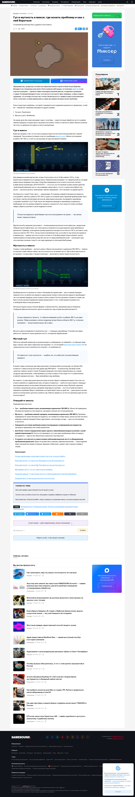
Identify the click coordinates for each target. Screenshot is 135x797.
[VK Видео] (67, 737)
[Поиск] (131, 2)
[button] (76, 29)
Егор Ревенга (23, 13)
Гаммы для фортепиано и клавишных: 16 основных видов (105, 93)
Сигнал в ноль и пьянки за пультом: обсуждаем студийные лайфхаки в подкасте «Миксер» (45, 495)
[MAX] (57, 737)
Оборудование (30, 591)
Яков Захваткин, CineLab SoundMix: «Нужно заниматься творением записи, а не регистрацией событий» (50, 499)
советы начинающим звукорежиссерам (63, 507)
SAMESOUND (26, 786)
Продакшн (16, 13)
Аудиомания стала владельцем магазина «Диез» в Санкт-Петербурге (57, 652)
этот (61, 787)
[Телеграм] (47, 737)
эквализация (19, 509)
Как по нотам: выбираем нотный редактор (104, 174)
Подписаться (107, 206)
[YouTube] (62, 737)
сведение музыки (41, 507)
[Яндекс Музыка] (72, 737)
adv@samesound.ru (117, 738)
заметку (75, 89)
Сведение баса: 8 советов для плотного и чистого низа (35, 478)
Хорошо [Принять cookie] (118, 791)
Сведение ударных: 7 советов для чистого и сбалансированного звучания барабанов (45, 474)
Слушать (107, 60)
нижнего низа (60, 136)
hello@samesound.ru (117, 736)
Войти (82, 530)
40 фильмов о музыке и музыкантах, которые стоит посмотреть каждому (105, 133)
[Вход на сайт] (127, 2)
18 (41, 668)
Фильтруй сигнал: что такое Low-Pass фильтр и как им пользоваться (39, 461)
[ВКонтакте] (52, 737)
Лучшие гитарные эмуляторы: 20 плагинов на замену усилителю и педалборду (105, 154)
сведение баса (27, 507)
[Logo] (9, 2)
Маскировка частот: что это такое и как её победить (34, 469)
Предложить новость (102, 15)
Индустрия (29, 603)
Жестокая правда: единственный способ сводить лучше (34, 490)
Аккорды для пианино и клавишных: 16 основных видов (104, 113)
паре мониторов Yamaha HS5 (74, 345)
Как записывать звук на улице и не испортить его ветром (52, 573)
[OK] (82, 737)
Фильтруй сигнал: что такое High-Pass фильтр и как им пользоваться (39, 465)
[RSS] (87, 737)
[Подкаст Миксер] (77, 737)
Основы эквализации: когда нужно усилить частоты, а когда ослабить (40, 456)
